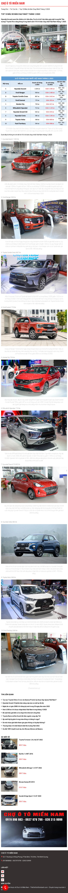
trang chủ (4, 9)
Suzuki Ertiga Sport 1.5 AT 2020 (30, 796)
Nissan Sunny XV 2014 (26, 782)
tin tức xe (13, 9)
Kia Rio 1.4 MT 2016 (26, 754)
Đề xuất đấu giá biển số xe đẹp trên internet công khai (21, 713)
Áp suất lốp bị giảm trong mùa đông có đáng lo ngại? (21, 719)
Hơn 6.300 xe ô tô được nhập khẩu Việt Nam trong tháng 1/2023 (25, 709)
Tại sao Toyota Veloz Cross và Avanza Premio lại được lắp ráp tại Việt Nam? (30, 700)
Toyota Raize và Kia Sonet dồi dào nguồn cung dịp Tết (22, 716)
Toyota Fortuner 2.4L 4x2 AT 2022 (31, 740)
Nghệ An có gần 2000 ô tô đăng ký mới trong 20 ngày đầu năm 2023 (26, 706)
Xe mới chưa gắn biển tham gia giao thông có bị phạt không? (24, 722)
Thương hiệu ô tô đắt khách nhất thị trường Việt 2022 (21, 726)
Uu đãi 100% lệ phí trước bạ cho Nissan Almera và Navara (23, 729)
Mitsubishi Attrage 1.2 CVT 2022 (30, 768)
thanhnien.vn (35, 688)
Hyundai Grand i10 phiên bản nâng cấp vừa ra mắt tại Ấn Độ (23, 703)
